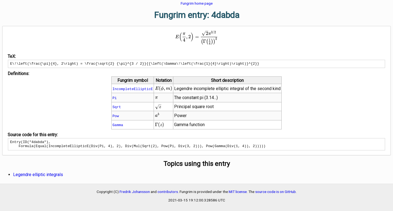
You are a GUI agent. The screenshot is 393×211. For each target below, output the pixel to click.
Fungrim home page (197, 3)
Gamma (117, 125)
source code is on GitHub (275, 194)
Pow (115, 116)
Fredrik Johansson (135, 194)
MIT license (238, 194)
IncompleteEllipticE (132, 89)
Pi (114, 98)
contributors (167, 194)
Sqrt (116, 107)
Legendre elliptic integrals (38, 177)
